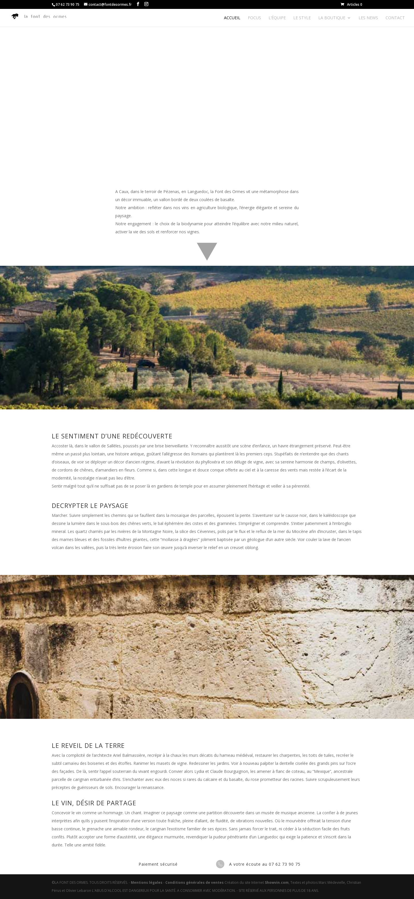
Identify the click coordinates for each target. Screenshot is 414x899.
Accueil (232, 18)
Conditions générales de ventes (194, 882)
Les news (368, 18)
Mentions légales (146, 882)
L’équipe (277, 18)
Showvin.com (277, 882)
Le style (302, 18)
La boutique (331, 18)
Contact (395, 18)
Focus (254, 18)
